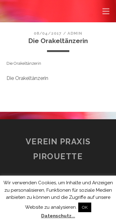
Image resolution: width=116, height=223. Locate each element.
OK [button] (85, 207)
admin (74, 33)
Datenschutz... (58, 216)
